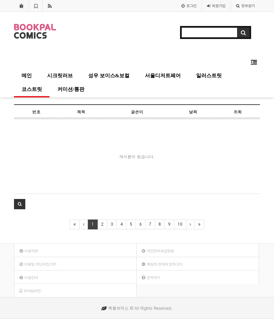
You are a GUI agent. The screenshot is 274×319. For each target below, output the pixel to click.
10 (180, 224)
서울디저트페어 (163, 75)
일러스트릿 (209, 75)
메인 (27, 75)
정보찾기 (245, 5)
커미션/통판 (70, 89)
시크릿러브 (60, 75)
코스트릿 (32, 89)
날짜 (193, 112)
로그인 (188, 5)
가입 (216, 5)
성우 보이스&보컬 (108, 75)
